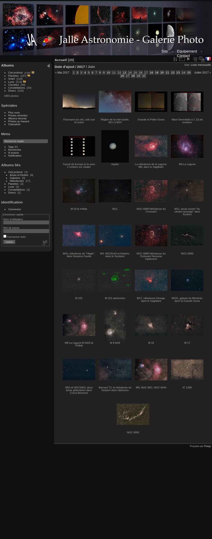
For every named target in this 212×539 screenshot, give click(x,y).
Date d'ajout (64, 67)
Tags (11, 146)
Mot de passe (11, 227)
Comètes (13, 84)
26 (122, 76)
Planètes (13, 75)
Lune (11, 81)
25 (188, 72)
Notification (14, 155)
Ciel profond (15, 72)
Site (164, 51)
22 (172, 72)
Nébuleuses (17, 180)
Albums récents (17, 118)
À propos (13, 152)
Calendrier (14, 124)
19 (156, 72)
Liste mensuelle (201, 65)
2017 (81, 67)
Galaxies (15, 177)
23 (178, 72)
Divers (12, 90)
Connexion (14, 209)
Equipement (187, 51)
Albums (7, 65)
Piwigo (207, 446)
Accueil (61, 60)
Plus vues (14, 112)
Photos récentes (18, 115)
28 (133, 76)
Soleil (11, 78)
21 (167, 72)
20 (162, 72)
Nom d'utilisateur (13, 219)
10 (108, 72)
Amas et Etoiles (19, 174)
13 (124, 72)
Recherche (14, 149)
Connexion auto (14, 236)
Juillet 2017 (201, 72)
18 (151, 72)
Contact (183, 56)
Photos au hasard (18, 121)
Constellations (16, 87)
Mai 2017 (63, 72)
